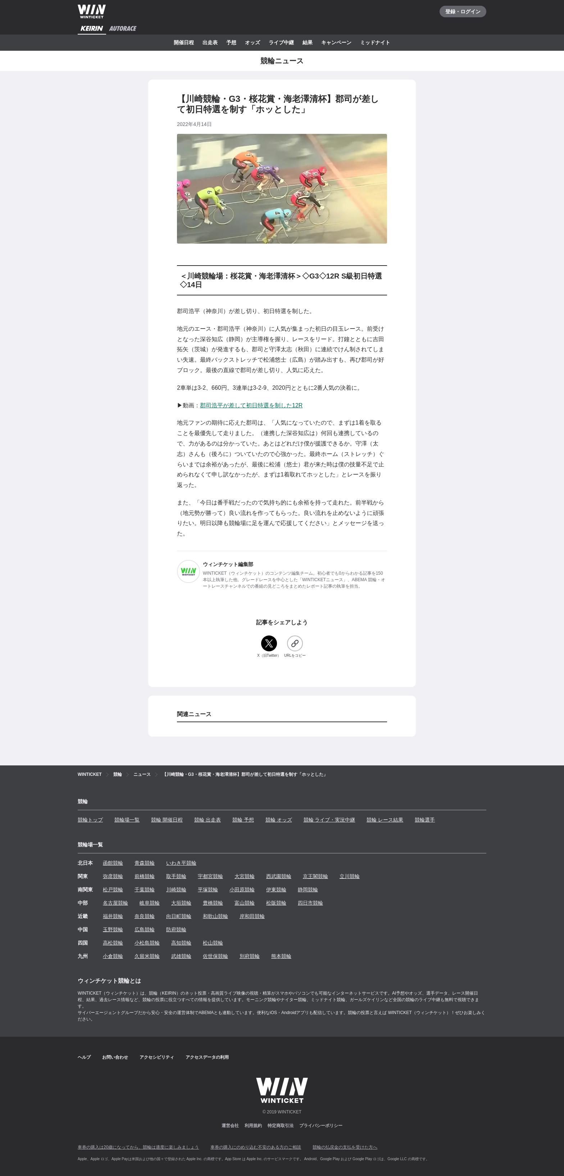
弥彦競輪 (113, 876)
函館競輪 (113, 863)
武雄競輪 (181, 956)
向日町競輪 (178, 916)
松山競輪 (213, 943)
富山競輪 (245, 903)
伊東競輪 (276, 889)
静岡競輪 (308, 889)
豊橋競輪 (213, 903)
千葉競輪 (145, 889)
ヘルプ (84, 1057)
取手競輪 (176, 876)
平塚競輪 (208, 889)
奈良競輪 (145, 916)
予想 (231, 42)
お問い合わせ (115, 1057)
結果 (308, 42)
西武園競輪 (278, 876)
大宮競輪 (245, 876)
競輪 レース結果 (385, 820)
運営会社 (230, 1125)
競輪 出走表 (207, 820)
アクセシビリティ (157, 1057)
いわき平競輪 (181, 863)
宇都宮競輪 (210, 876)
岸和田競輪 (252, 916)
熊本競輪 (281, 956)
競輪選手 (425, 820)
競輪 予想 (243, 820)
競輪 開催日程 (167, 820)
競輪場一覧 (127, 820)
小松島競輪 (147, 943)
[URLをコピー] (295, 647)
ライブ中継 (281, 42)
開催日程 (184, 42)
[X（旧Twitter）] (269, 647)
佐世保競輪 (215, 956)
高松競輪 (113, 943)
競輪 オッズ (278, 820)
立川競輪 (350, 876)
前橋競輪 (145, 876)
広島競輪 (145, 929)
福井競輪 (113, 916)
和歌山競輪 (215, 916)
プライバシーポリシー (320, 1125)
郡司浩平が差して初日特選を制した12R (251, 405)
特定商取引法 (281, 1125)
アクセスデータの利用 (207, 1057)
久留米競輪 (147, 956)
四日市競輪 (310, 903)
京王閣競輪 (315, 876)
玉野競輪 (113, 929)
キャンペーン (336, 42)
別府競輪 (250, 956)
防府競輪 (176, 929)
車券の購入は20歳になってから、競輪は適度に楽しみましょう (138, 1147)
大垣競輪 (181, 903)
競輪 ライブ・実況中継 (329, 820)
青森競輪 (145, 863)
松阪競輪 (276, 903)
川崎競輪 (176, 889)
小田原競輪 (242, 889)
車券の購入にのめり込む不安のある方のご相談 (255, 1147)
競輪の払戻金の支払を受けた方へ (345, 1147)
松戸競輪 (113, 889)
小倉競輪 (113, 956)
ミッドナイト (375, 42)
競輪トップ (90, 820)
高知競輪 (181, 943)
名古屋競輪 (115, 903)
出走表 (210, 42)
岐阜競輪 (150, 903)
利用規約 (253, 1125)
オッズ (252, 42)
